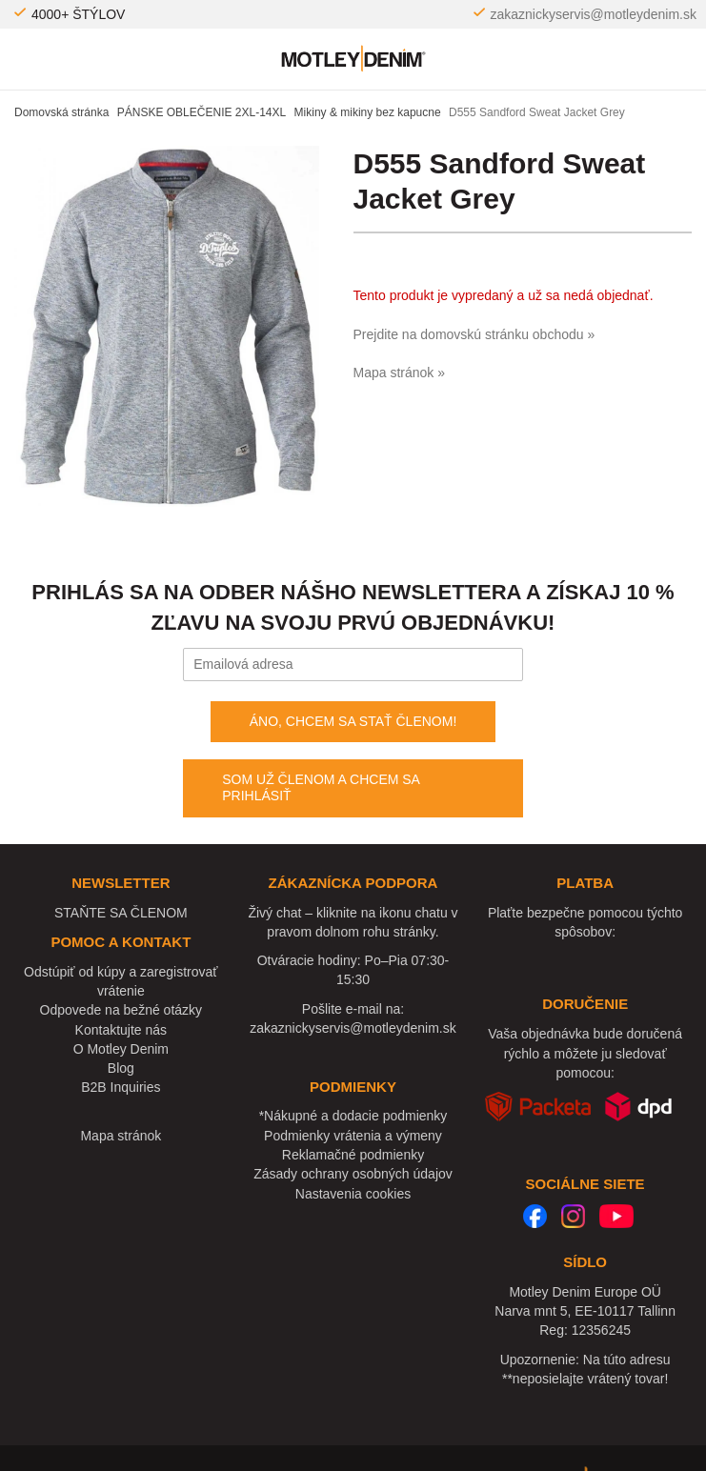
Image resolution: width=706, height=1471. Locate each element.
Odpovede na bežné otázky (121, 1010)
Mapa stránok (120, 1135)
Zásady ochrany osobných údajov (353, 1173)
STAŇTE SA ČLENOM (121, 912)
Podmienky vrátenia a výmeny (353, 1135)
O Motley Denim (121, 1049)
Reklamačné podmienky (353, 1154)
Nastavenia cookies (353, 1193)
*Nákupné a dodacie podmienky (353, 1115)
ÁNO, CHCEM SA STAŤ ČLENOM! (353, 721)
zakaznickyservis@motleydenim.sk (594, 14)
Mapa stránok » (399, 372)
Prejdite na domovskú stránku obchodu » (474, 334)
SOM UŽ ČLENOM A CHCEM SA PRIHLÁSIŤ (321, 788)
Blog (121, 1068)
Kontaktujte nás (121, 1030)
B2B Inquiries (120, 1087)
